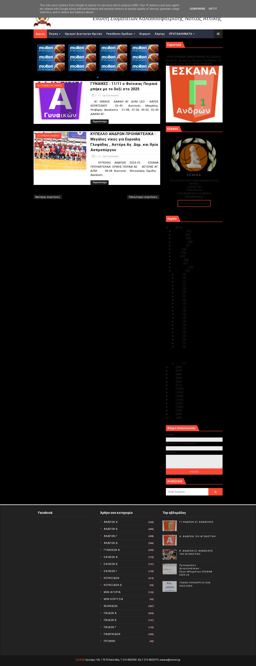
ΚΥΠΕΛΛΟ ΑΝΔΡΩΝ (49, 136)
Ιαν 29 (179, 281)
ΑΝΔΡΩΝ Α (111, 522)
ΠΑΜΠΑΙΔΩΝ (112, 634)
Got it (213, 8)
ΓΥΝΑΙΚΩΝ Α (112, 550)
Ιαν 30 (179, 278)
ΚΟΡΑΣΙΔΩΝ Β (113, 585)
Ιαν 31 (179, 274)
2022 (173, 374)
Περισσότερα (99, 121)
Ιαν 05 (179, 346)
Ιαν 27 (179, 288)
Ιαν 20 (179, 307)
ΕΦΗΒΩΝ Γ (111, 571)
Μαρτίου (178, 263)
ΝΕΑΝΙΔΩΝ (111, 606)
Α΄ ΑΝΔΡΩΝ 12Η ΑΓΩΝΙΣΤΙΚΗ (197, 536)
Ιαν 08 (179, 339)
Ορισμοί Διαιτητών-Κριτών (83, 33)
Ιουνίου (177, 252)
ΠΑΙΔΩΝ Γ (110, 627)
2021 (173, 377)
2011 (173, 414)
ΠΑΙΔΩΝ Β (110, 620)
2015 (173, 399)
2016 (173, 396)
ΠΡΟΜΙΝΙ (110, 641)
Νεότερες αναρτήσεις (47, 197)
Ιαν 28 (179, 285)
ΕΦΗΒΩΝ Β (111, 564)
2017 (173, 392)
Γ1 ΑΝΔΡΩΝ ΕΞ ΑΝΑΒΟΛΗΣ (184, 53)
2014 (173, 403)
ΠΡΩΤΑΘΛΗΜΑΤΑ (180, 33)
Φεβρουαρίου (181, 267)
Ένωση (53, 33)
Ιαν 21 (179, 303)
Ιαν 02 (179, 363)
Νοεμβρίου (179, 234)
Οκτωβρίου (179, 238)
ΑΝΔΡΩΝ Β (111, 529)
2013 (173, 406)
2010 (173, 417)
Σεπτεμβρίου (180, 241)
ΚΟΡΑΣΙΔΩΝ (111, 578)
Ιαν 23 (179, 296)
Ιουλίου (177, 249)
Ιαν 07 (179, 343)
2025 (173, 227)
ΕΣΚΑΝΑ (80, 659)
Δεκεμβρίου (180, 231)
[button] (97, 77)
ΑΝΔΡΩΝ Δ (111, 543)
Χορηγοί (145, 33)
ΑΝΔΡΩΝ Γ (111, 536)
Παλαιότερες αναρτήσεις (143, 197)
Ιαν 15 (179, 325)
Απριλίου (178, 260)
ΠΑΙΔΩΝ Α (110, 613)
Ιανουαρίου (179, 270)
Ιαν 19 (179, 310)
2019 (173, 385)
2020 (173, 381)
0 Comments (111, 95)
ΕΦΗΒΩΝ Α (111, 557)
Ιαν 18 (179, 314)
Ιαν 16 (179, 321)
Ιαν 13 (179, 328)
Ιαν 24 (179, 292)
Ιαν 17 (179, 317)
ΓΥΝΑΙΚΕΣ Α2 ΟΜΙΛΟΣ (51, 85)
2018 (173, 388)
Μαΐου (176, 256)
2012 (173, 410)
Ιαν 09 (179, 335)
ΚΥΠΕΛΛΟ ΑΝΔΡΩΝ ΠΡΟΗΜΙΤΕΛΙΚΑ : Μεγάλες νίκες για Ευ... (195, 358)
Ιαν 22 (179, 299)
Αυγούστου (179, 245)
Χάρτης (160, 33)
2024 (173, 367)
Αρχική (40, 33)
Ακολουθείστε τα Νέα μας (194, 203)
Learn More (197, 8)
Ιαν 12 (179, 332)
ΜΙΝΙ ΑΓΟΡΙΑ (112, 592)
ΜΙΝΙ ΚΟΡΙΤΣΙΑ (113, 599)
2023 (173, 370)
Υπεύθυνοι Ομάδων (119, 33)
